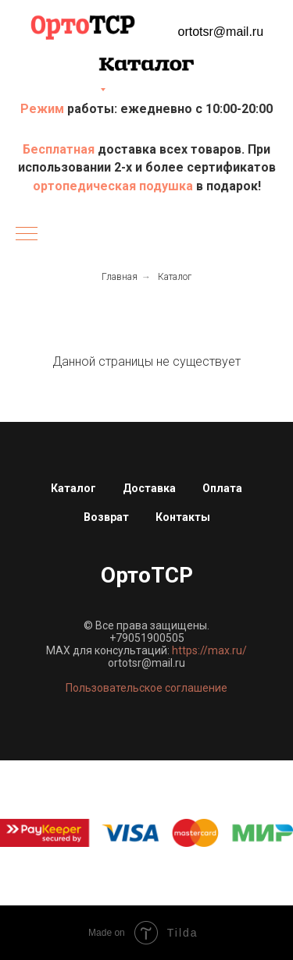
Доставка (149, 488)
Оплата (222, 488)
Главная (120, 276)
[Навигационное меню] (27, 235)
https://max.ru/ (209, 650)
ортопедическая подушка (113, 186)
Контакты (182, 517)
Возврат (106, 517)
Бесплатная (60, 149)
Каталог (174, 276)
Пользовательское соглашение (146, 688)
